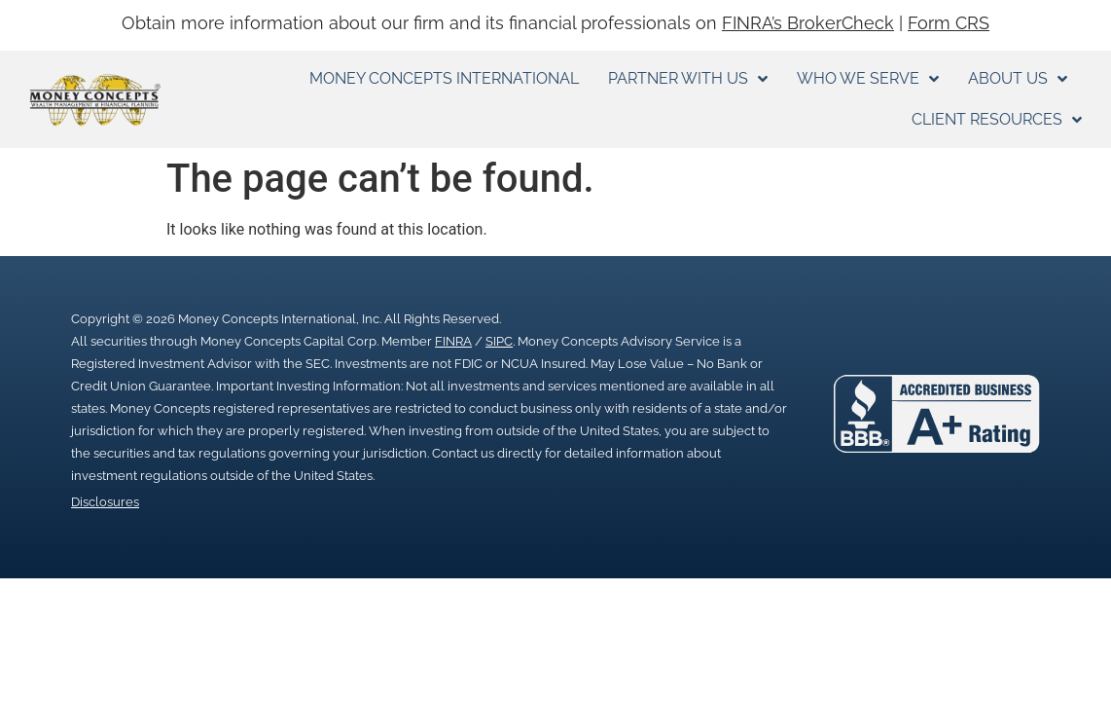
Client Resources (997, 119)
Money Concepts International (444, 78)
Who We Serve (868, 78)
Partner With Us (688, 78)
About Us (1017, 78)
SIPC (499, 341)
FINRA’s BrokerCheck (808, 23)
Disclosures (105, 502)
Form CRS (948, 23)
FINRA (453, 341)
